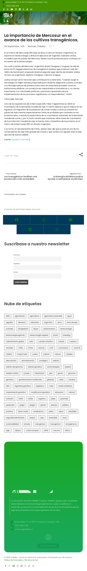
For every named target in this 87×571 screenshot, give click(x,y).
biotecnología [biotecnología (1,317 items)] (66, 329)
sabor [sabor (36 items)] (51, 411)
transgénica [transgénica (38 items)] (40, 424)
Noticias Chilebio (37, 46)
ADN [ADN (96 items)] (7, 316)
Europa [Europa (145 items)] (26, 373)
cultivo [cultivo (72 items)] (35, 354)
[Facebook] (16, 220)
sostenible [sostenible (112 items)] (53, 417)
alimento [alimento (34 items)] (21, 322)
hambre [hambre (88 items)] (72, 379)
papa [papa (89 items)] (53, 398)
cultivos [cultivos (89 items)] (46, 354)
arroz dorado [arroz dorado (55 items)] (72, 322)
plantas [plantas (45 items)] (54, 405)
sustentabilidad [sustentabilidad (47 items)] (12, 424)
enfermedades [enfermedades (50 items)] (53, 367)
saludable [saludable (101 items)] (72, 411)
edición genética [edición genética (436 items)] (35, 367)
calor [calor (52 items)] (31, 341)
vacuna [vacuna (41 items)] (56, 430)
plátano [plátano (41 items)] (65, 405)
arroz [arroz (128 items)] (59, 322)
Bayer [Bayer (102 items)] (35, 329)
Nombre (17, 255)
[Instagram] (43, 220)
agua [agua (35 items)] (69, 316)
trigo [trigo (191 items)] (8, 430)
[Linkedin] (30, 229)
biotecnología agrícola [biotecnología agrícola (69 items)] (15, 335)
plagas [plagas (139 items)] (32, 405)
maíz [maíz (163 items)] (51, 386)
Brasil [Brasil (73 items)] (55, 335)
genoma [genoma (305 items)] (71, 373)
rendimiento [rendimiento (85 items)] (38, 411)
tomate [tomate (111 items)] (27, 424)
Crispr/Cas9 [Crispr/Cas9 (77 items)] (22, 354)
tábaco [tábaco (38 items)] (18, 430)
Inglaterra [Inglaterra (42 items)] (40, 386)
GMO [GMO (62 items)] (61, 379)
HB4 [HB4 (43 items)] (7, 386)
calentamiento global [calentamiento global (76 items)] (15, 341)
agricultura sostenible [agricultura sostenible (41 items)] (53, 316)
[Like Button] (50, 46)
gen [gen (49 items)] (51, 373)
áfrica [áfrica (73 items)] (67, 430)
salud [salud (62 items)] (61, 411)
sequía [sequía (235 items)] (32, 417)
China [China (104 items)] (30, 348)
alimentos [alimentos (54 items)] (35, 322)
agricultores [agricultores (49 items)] (20, 316)
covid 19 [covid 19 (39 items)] (77, 348)
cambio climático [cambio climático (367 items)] (46, 341)
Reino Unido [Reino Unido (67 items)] (23, 411)
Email (16, 272)
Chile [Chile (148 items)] (20, 348)
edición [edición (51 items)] (56, 360)
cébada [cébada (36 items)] (69, 354)
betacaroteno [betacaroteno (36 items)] (49, 329)
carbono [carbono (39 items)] (72, 341)
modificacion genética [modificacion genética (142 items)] (40, 392)
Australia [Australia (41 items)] (9, 329)
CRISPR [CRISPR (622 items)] (9, 354)
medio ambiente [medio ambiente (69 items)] (65, 386)
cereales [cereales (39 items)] (9, 348)
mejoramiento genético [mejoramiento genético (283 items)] (16, 392)
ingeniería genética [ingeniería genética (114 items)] (23, 386)
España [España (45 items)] (68, 367)
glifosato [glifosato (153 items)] (50, 379)
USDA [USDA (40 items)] (46, 430)
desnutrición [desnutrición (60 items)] (11, 360)
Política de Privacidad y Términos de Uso (21, 560)
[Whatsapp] (57, 229)
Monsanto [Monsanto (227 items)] (59, 392)
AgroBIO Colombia (20, 139)
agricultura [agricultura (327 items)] (34, 316)
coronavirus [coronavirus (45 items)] (63, 348)
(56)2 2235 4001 (12, 6)
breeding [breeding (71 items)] (66, 335)
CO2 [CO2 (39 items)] (51, 348)
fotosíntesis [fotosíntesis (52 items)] (39, 373)
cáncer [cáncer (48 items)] (58, 354)
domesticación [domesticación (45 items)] (28, 360)
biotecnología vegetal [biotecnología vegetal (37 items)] (39, 335)
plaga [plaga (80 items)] (22, 405)
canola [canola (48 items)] (61, 341)
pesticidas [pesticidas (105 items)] (10, 405)
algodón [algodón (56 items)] (9, 322)
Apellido (17, 264)
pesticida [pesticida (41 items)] (64, 398)
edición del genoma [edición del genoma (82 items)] (14, 367)
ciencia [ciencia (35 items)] (41, 348)
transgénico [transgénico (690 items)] (55, 424)
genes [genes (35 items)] (60, 373)
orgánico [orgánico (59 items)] (42, 398)
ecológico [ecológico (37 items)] (43, 360)
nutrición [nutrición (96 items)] (9, 398)
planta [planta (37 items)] (43, 405)
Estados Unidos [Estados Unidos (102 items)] (12, 373)
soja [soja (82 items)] (42, 417)
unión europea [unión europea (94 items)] (32, 430)
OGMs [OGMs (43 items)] (30, 398)
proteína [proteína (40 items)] (9, 411)
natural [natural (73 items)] (72, 392)
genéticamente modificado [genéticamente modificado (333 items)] (30, 379)
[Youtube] (70, 220)
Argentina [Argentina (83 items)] (48, 322)
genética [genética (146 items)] (9, 379)
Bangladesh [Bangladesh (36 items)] (23, 329)
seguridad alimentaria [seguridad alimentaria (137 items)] (15, 417)
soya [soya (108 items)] (64, 417)
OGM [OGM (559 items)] (21, 398)
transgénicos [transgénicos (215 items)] (71, 424)
